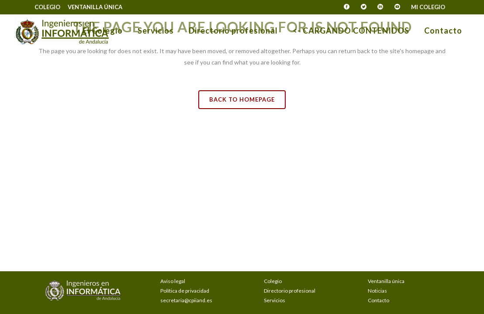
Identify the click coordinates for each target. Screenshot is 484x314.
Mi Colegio (428, 6)
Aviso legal (172, 281)
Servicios (274, 300)
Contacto (378, 300)
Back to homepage (242, 99)
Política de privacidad (184, 290)
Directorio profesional (289, 290)
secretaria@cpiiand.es (186, 300)
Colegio (47, 6)
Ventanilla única (95, 6)
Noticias (377, 290)
